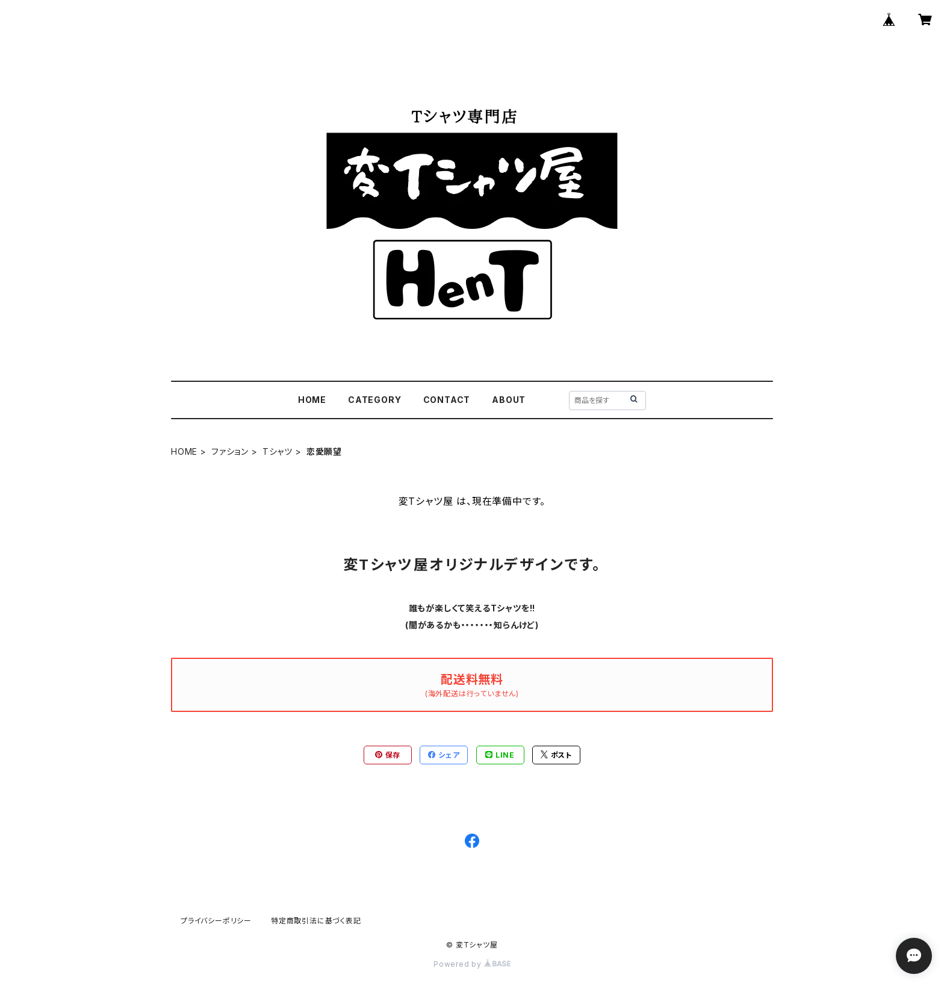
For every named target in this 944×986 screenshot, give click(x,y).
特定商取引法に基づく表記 (316, 920)
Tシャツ (277, 451)
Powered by (472, 964)
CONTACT (447, 400)
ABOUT (509, 400)
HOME (312, 400)
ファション (230, 451)
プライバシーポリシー (216, 920)
